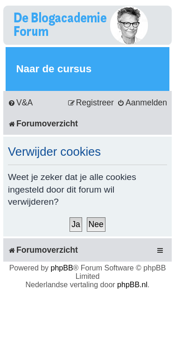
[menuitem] (20, 103)
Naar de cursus (53, 69)
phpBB (62, 268)
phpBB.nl (132, 285)
